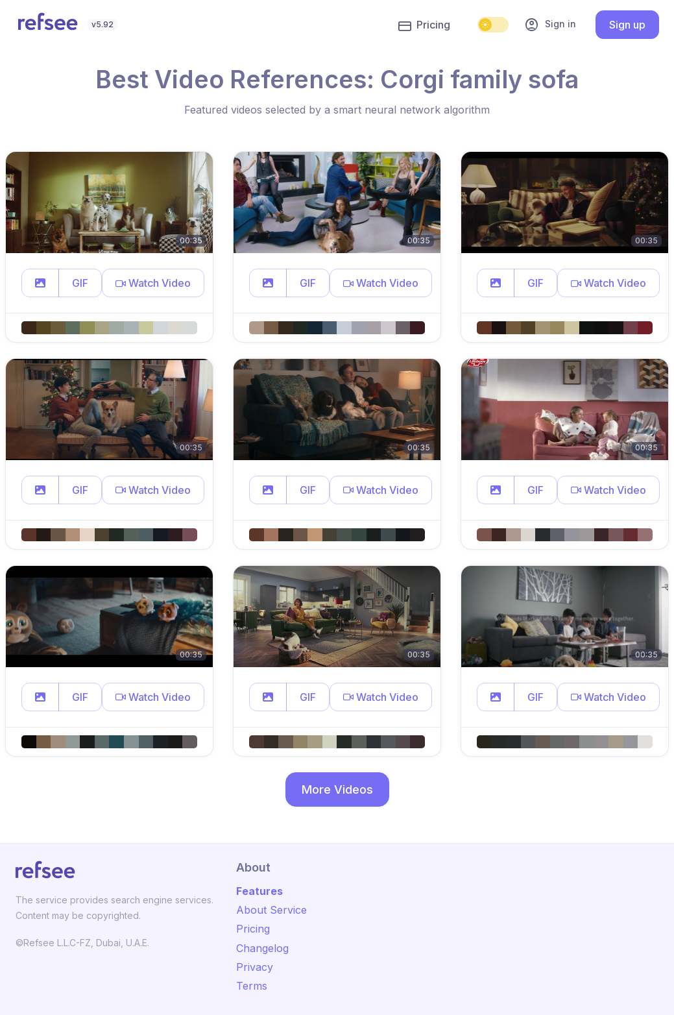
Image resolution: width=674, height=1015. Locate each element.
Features (259, 891)
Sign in (550, 24)
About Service (271, 909)
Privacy (254, 966)
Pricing (424, 25)
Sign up (627, 24)
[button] (40, 283)
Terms (251, 985)
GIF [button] (80, 282)
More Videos (337, 789)
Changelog (262, 948)
